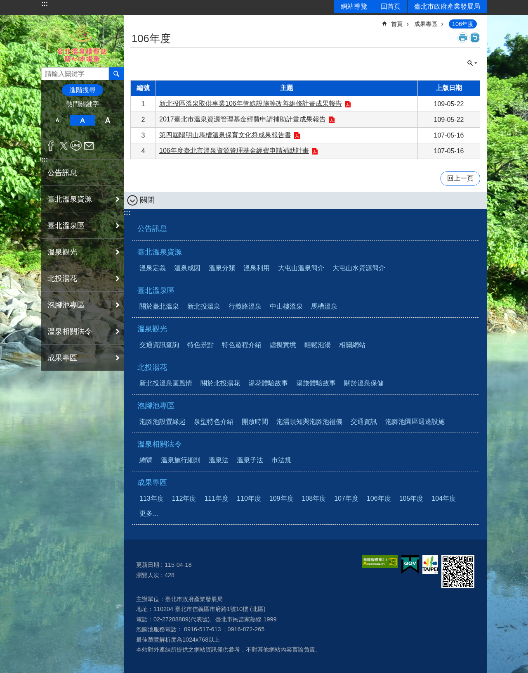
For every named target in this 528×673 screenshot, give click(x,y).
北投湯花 (152, 367)
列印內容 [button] (462, 37)
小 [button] (57, 120)
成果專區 (425, 24)
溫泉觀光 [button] (62, 252)
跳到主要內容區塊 (4, 4)
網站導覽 (354, 6)
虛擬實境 (283, 344)
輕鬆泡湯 (317, 344)
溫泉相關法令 (159, 444)
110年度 (249, 498)
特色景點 (200, 344)
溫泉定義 (152, 267)
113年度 (151, 498)
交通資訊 (364, 421)
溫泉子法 (250, 460)
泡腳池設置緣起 (162, 421)
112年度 (184, 498)
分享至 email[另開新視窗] (88, 145)
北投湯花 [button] (62, 278)
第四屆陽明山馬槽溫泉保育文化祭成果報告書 (225, 134)
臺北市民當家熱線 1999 (245, 619)
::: (44, 3)
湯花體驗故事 (268, 383)
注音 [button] (474, 37)
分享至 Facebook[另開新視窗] (51, 145)
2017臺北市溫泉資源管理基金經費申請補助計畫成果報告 (242, 119)
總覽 (146, 460)
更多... (148, 513)
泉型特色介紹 (213, 421)
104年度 (443, 498)
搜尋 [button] (116, 73)
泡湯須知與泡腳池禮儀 (309, 421)
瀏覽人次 (147, 575)
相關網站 (352, 344)
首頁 (397, 24)
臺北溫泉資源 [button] (69, 199)
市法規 (281, 460)
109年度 (281, 498)
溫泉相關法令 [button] (69, 331)
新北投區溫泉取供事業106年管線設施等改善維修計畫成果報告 (250, 103)
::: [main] (135, 20)
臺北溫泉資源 (159, 252)
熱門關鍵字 (82, 103)
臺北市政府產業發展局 (447, 6)
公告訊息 (62, 173)
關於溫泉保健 (364, 383)
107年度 (346, 498)
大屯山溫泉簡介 (301, 267)
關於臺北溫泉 (159, 306)
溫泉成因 (187, 267)
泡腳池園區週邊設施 (415, 421)
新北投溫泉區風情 (165, 383)
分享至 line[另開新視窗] (76, 145)
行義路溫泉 (245, 306)
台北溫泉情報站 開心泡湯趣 (82, 41)
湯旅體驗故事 (316, 383)
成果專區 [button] (62, 358)
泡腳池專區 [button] (66, 305)
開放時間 (255, 421)
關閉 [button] (472, 63)
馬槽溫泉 (324, 306)
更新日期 (147, 564)
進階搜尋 (82, 89)
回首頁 (391, 6)
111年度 (216, 498)
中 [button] (82, 120)
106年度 (463, 24)
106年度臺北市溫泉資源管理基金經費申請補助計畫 (234, 150)
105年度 (411, 498)
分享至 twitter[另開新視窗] (63, 145)
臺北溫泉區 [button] (66, 225)
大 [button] (107, 120)
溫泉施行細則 (180, 460)
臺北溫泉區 (155, 290)
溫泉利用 (256, 267)
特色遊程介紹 (242, 344)
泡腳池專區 (155, 406)
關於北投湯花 (220, 383)
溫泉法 (219, 460)
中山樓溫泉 (286, 306)
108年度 (314, 498)
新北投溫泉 (203, 306)
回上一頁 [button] (460, 178)
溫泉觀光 (152, 329)
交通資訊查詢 (159, 344)
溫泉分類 (222, 267)
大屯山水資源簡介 (358, 267)
